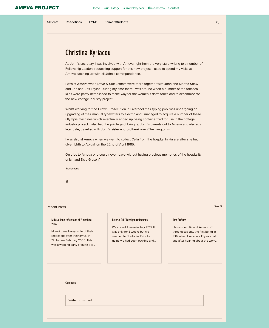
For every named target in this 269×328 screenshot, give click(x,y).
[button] (217, 22)
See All (218, 206)
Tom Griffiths (179, 220)
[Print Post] (67, 181)
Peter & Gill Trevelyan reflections (130, 220)
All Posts (52, 22)
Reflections (74, 22)
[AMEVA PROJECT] (37, 7)
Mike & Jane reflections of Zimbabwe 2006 (71, 222)
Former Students (116, 22)
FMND (93, 22)
